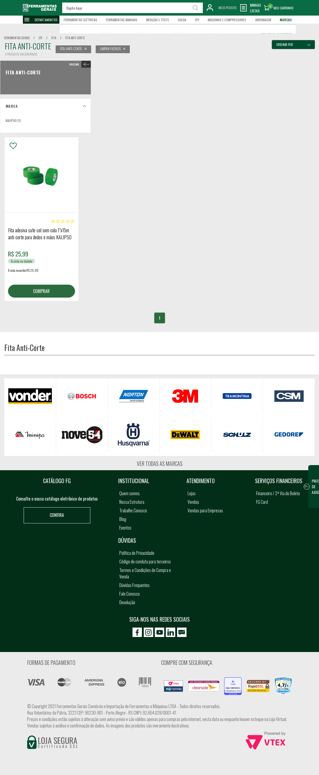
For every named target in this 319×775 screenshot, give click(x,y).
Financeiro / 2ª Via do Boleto (278, 493)
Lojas (192, 493)
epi (40, 38)
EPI (197, 19)
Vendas (193, 502)
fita (53, 38)
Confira (57, 515)
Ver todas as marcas (159, 463)
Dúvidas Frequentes (134, 585)
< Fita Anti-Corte (79, 64)
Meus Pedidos (227, 7)
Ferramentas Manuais (121, 19)
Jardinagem (263, 19)
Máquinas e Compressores (227, 19)
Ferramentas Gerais (17, 38)
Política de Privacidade (136, 553)
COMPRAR (41, 291)
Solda (182, 19)
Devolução (127, 602)
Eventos (125, 527)
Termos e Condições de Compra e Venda (145, 573)
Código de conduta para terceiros (145, 561)
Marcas (286, 19)
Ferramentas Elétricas (80, 19)
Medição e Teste (157, 19)
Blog (122, 519)
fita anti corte (75, 38)
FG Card (262, 502)
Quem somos (129, 493)
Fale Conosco (129, 594)
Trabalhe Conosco (133, 510)
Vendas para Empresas (205, 510)
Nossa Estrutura (131, 502)
